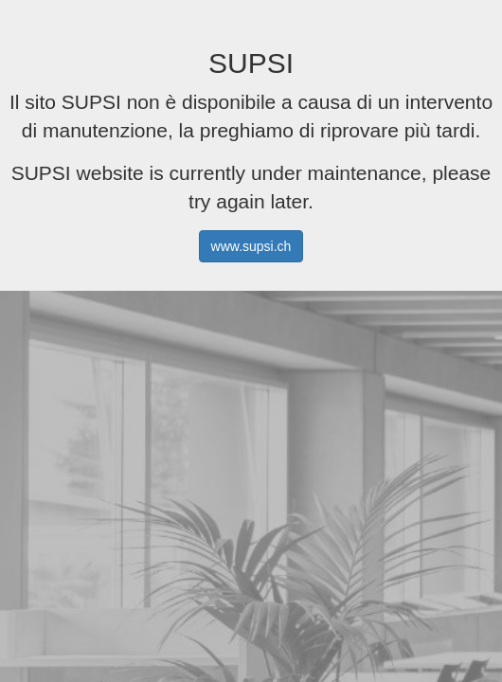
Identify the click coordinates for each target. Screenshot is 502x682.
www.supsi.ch (251, 246)
